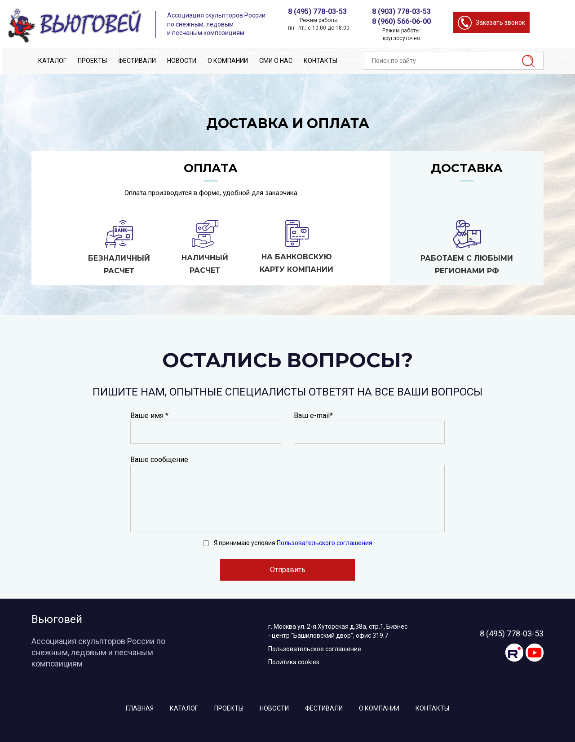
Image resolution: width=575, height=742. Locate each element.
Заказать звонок (500, 22)
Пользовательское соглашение (314, 649)
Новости (181, 60)
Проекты (92, 60)
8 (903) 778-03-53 (401, 11)
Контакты (320, 60)
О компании (228, 60)
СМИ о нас (275, 60)
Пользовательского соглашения (324, 543)
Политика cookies (293, 662)
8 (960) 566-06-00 (401, 21)
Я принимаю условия (293, 543)
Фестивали (137, 60)
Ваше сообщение (159, 459)
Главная (140, 708)
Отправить (287, 569)
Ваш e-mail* (313, 415)
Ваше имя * (149, 415)
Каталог (52, 60)
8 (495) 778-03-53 (317, 11)
